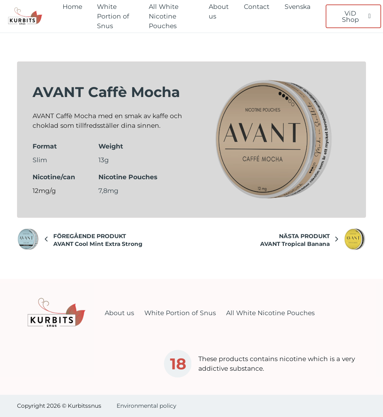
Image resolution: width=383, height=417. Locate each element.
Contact (256, 6)
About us (219, 11)
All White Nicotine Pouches (163, 16)
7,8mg (108, 190)
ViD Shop (356, 16)
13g (103, 160)
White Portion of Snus (113, 16)
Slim (40, 160)
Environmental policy (146, 405)
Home (72, 6)
